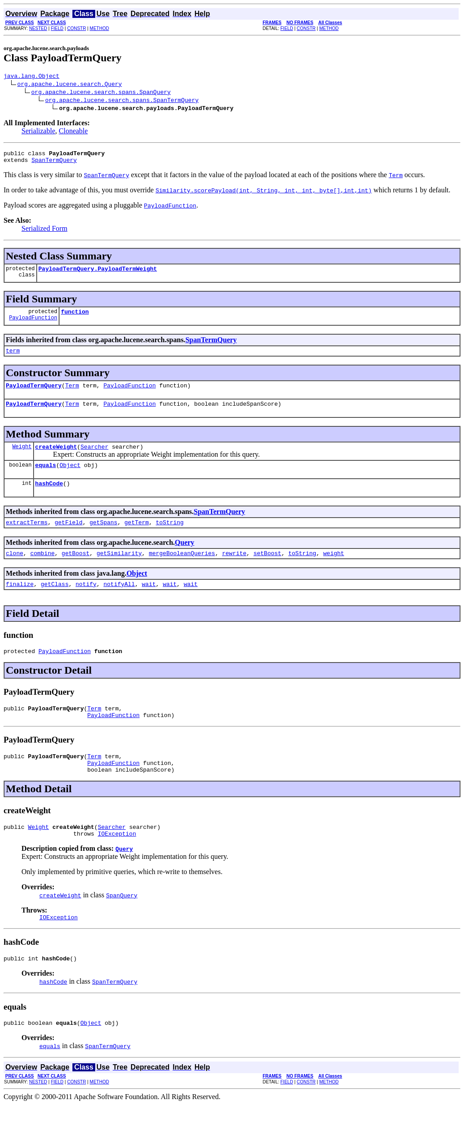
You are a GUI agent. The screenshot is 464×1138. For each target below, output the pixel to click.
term (13, 358)
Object (69, 478)
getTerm (136, 538)
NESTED (38, 28)
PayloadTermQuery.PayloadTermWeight (97, 274)
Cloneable (73, 132)
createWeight (56, 458)
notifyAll (119, 603)
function (75, 318)
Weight (21, 458)
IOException (117, 863)
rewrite (234, 570)
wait (149, 603)
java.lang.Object (31, 77)
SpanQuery (121, 925)
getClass (54, 603)
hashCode (49, 498)
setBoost (267, 570)
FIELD (57, 28)
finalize (20, 603)
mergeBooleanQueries (182, 570)
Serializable (38, 132)
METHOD (99, 28)
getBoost (75, 570)
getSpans (103, 538)
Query (184, 558)
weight (333, 570)
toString (169, 538)
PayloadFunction (33, 325)
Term (72, 395)
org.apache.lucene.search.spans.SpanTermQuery (121, 101)
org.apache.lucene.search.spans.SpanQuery (101, 93)
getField (68, 538)
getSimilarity (119, 570)
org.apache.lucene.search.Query (69, 85)
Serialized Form (44, 232)
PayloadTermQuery (34, 395)
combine (42, 570)
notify (86, 603)
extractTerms (27, 538)
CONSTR (76, 28)
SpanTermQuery (53, 164)
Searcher (94, 458)
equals (45, 478)
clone (14, 570)
